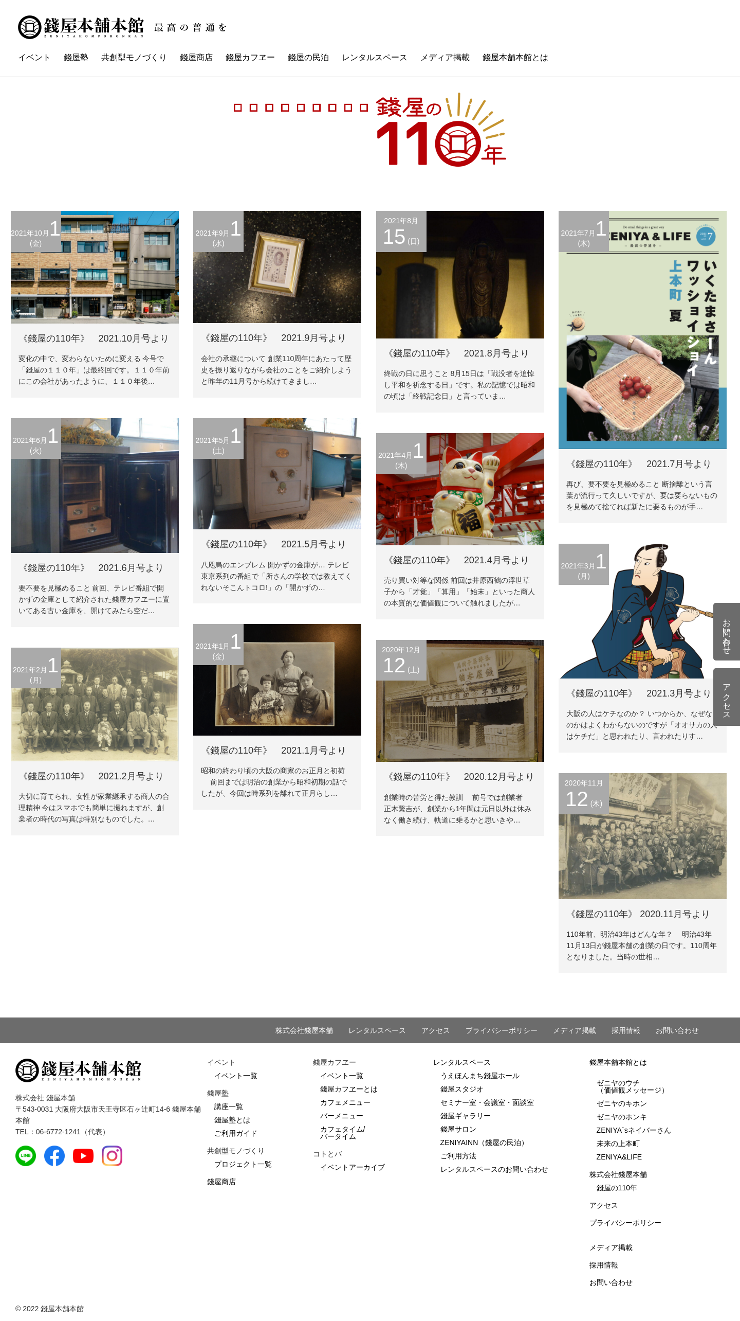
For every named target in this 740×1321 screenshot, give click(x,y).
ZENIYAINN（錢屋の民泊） (484, 1142)
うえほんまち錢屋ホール (480, 1076)
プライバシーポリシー (502, 1030)
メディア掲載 (445, 57)
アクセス (435, 1030)
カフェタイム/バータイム (342, 1132)
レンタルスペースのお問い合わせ (494, 1169)
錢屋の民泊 (308, 57)
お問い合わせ (677, 1030)
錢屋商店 (196, 57)
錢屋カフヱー (250, 57)
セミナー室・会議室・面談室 (487, 1102)
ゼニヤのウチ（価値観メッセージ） (633, 1086)
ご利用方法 (458, 1156)
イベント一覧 (235, 1076)
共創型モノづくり (134, 57)
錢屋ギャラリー (465, 1116)
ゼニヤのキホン (622, 1103)
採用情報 (626, 1030)
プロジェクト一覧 (243, 1164)
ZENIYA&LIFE (619, 1157)
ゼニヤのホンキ (622, 1117)
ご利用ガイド (235, 1133)
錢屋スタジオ (462, 1089)
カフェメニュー (345, 1102)
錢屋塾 (76, 57)
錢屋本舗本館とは (515, 57)
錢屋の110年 (617, 1188)
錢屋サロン (458, 1129)
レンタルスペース (375, 57)
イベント (34, 57)
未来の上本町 (618, 1143)
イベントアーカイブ (352, 1167)
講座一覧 (228, 1106)
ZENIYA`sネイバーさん (634, 1130)
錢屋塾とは (232, 1120)
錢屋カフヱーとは (349, 1089)
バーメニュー (341, 1116)
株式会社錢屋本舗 (304, 1030)
